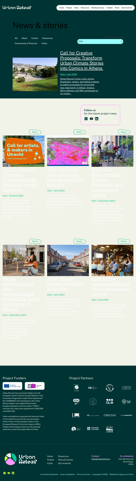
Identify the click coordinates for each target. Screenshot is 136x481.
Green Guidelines (67, 474)
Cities (44, 43)
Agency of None (126, 474)
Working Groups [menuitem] (97, 8)
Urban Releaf (17, 7)
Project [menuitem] (69, 8)
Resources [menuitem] (85, 8)
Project (50, 459)
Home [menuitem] (62, 8)
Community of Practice (26, 43)
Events (34, 38)
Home (50, 456)
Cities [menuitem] (76, 8)
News (24, 38)
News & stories (65, 459)
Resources (47, 38)
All (16, 38)
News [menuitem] (117, 8)
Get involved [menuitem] (127, 8)
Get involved (64, 463)
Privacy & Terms (84, 474)
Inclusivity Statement (49, 474)
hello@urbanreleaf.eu (101, 459)
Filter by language (100, 40)
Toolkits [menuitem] (110, 8)
